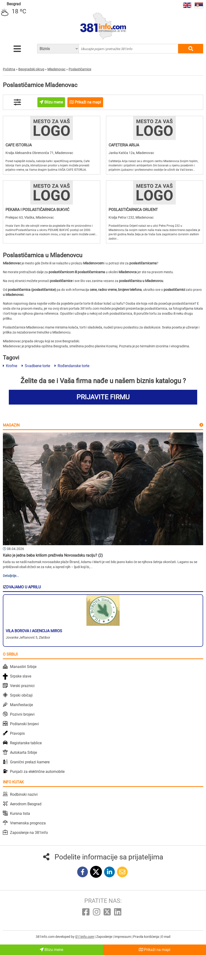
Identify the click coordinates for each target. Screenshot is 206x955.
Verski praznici (22, 685)
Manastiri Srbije (23, 666)
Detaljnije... (11, 576)
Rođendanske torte (72, 366)
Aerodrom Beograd (25, 804)
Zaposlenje (104, 937)
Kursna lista (20, 813)
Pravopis (17, 733)
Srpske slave (20, 676)
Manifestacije (21, 705)
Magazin (11, 425)
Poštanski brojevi (24, 724)
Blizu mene (51, 949)
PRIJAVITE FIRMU (103, 397)
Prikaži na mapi (154, 949)
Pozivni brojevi (22, 714)
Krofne (10, 366)
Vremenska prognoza (28, 823)
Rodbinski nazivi (24, 794)
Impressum (123, 937)
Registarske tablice (26, 743)
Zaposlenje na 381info (29, 832)
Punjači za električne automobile (37, 771)
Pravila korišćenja (146, 937)
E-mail (165, 937)
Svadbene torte (36, 366)
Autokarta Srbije (23, 752)
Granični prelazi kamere (30, 762)
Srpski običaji (21, 695)
